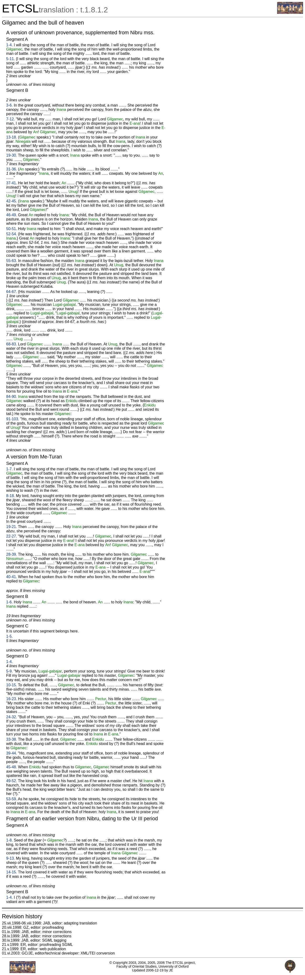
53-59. (11, 799)
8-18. (10, 496)
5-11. (10, 59)
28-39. (11, 554)
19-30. (11, 155)
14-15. (11, 872)
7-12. (10, 119)
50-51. (11, 229)
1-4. (9, 45)
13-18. (11, 137)
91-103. (12, 419)
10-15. (11, 685)
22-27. (11, 536)
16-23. (11, 699)
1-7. (9, 469)
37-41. (11, 183)
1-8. (9, 840)
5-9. (9, 671)
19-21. (11, 527)
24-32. (11, 717)
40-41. (11, 577)
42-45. (11, 201)
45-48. (11, 767)
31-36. (11, 169)
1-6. (9, 602)
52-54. (11, 234)
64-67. (11, 292)
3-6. (9, 105)
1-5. (9, 636)
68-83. (11, 344)
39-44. (11, 753)
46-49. (11, 215)
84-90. (11, 397)
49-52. (11, 781)
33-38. (11, 739)
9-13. (10, 858)
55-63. (11, 261)
